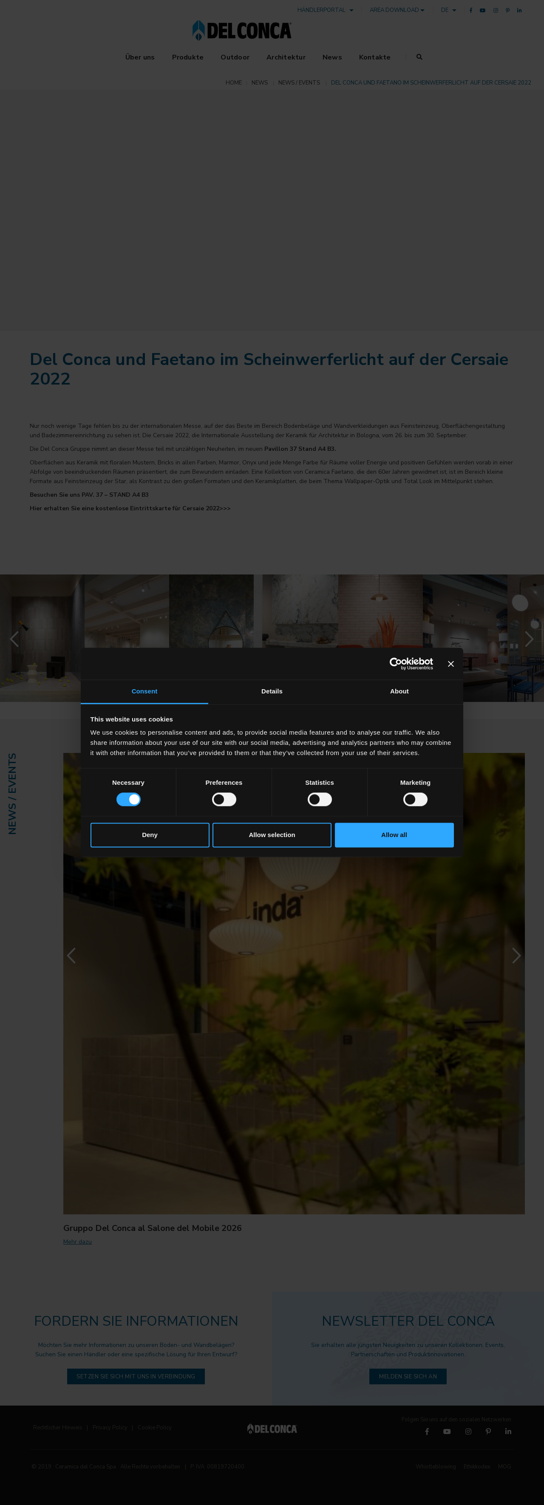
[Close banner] (451, 664)
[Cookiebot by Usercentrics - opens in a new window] (396, 663)
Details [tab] (272, 691)
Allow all (394, 834)
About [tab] (399, 691)
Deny (150, 834)
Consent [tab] (145, 691)
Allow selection (272, 834)
